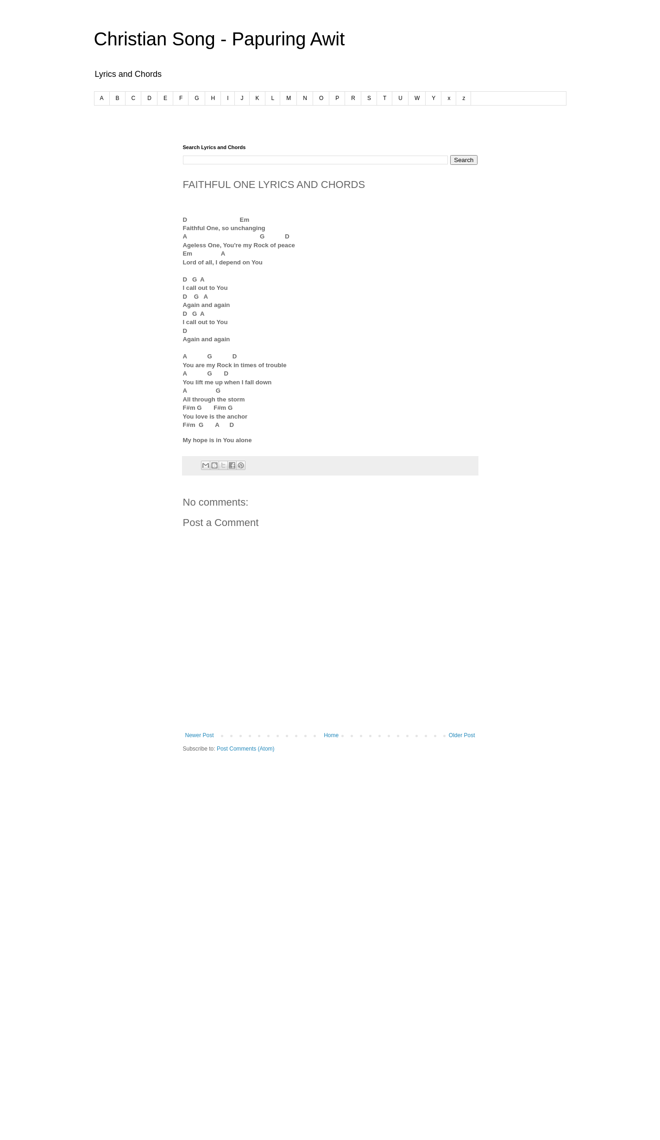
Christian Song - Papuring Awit (219, 39)
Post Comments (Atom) (246, 748)
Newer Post (199, 735)
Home (331, 735)
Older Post (462, 735)
